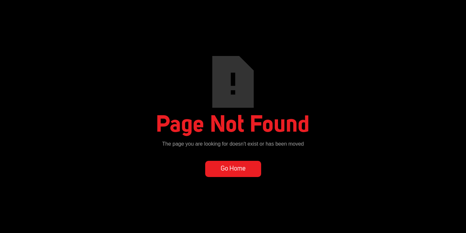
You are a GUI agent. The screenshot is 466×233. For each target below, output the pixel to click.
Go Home (233, 169)
